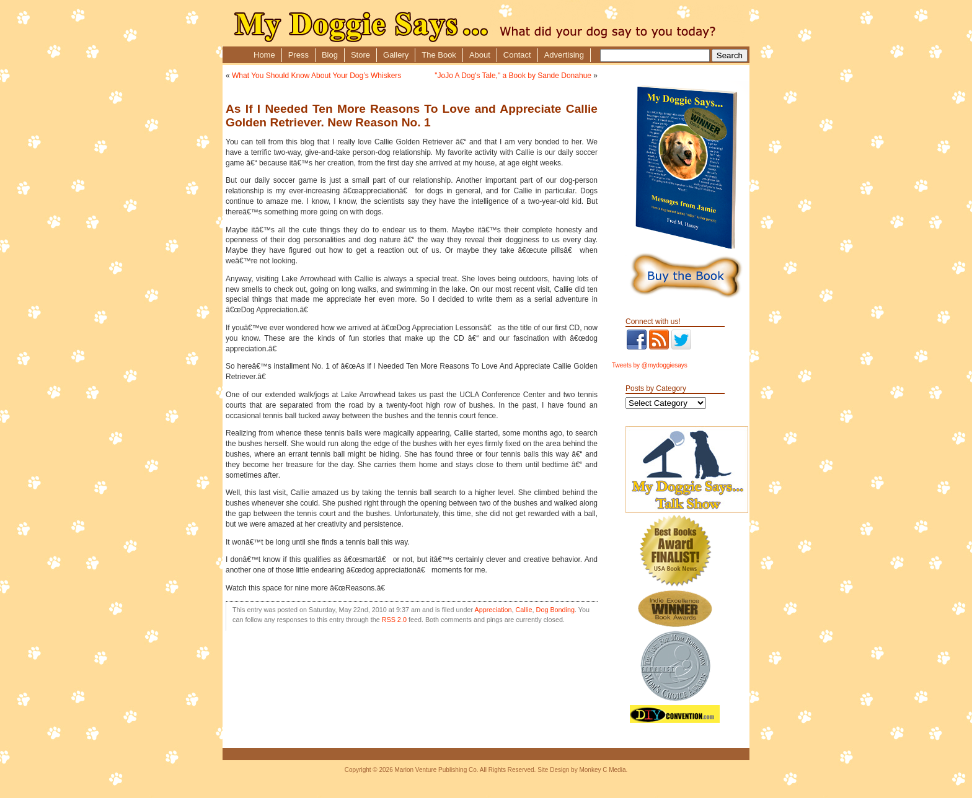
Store (360, 54)
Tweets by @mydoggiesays (649, 365)
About (479, 54)
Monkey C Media (602, 769)
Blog (330, 54)
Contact (517, 54)
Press (298, 54)
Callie (524, 609)
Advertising (564, 54)
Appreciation (493, 609)
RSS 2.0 (394, 619)
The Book (439, 54)
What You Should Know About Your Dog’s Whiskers (316, 75)
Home (264, 54)
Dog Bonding (555, 609)
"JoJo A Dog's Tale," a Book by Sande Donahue (513, 75)
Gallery (396, 54)
